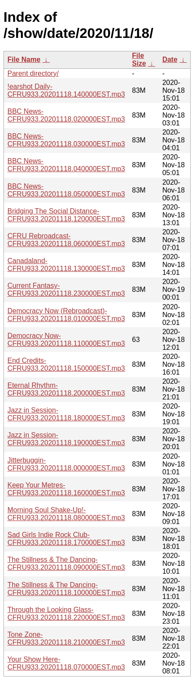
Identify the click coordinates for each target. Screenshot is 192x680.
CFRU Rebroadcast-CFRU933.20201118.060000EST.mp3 (66, 239)
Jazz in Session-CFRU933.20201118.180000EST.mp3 (66, 414)
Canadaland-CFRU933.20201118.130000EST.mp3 (66, 264)
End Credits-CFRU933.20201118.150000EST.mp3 (66, 364)
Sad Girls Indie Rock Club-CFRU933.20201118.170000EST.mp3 (66, 538)
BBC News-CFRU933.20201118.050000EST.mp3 (66, 190)
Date (170, 59)
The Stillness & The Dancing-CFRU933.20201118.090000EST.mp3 (66, 563)
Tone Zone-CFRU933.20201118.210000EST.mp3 (66, 638)
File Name (24, 59)
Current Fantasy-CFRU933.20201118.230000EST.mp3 (66, 289)
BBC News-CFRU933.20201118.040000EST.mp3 (66, 165)
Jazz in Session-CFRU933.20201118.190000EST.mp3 (66, 439)
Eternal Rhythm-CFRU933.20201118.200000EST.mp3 (66, 389)
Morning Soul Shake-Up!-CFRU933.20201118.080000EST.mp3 (66, 513)
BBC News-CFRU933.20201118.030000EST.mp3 (66, 140)
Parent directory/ (32, 73)
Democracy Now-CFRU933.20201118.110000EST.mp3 (66, 339)
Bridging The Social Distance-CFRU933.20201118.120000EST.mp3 (66, 215)
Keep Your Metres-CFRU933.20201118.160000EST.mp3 (66, 489)
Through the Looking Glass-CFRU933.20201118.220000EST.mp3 (66, 613)
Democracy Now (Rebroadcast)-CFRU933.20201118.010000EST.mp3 (66, 314)
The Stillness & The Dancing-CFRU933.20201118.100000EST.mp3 (66, 588)
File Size (139, 59)
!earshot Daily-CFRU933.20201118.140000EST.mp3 (66, 90)
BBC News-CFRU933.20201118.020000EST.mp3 (66, 115)
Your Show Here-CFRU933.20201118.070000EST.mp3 (66, 663)
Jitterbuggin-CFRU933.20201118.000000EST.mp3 (66, 464)
